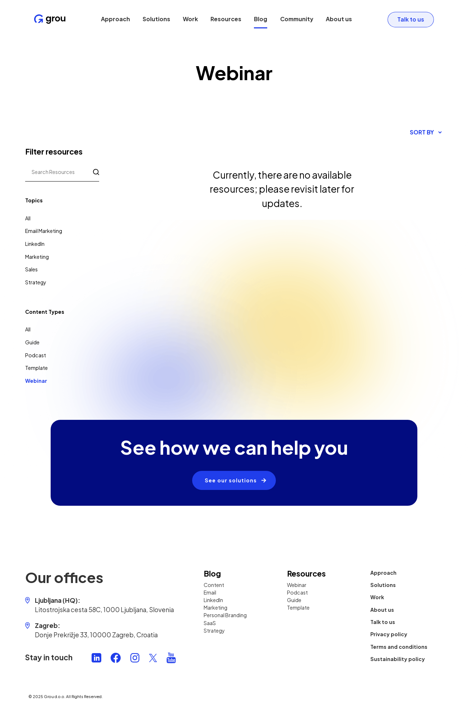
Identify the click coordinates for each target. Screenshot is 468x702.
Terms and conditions (398, 646)
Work (190, 19)
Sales (31, 269)
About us (338, 19)
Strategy (35, 282)
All (28, 218)
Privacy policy (388, 634)
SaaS (210, 622)
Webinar (36, 380)
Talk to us (409, 19)
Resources (225, 19)
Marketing (37, 256)
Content (214, 585)
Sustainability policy (397, 659)
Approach (115, 19)
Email (210, 592)
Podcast (35, 355)
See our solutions (231, 480)
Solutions (156, 19)
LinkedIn (35, 243)
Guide (32, 342)
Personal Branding (225, 615)
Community (296, 19)
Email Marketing (43, 231)
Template (36, 367)
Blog (260, 19)
